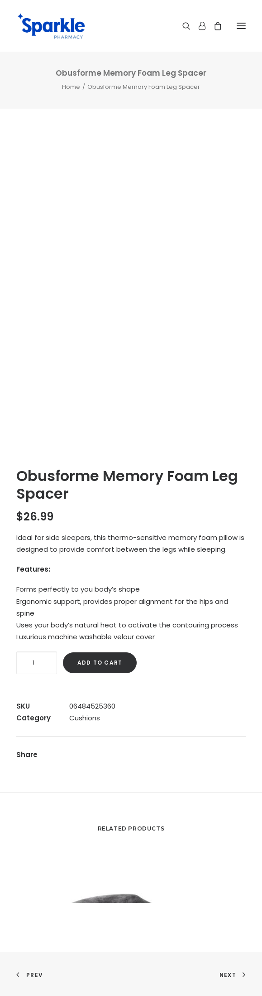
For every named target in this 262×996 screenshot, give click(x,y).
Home (71, 87)
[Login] (198, 26)
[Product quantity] (36, 662)
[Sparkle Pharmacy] (51, 25)
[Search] (182, 26)
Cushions (84, 718)
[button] (241, 26)
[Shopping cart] (213, 26)
